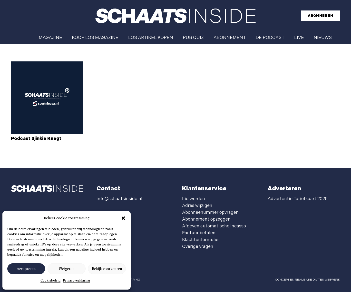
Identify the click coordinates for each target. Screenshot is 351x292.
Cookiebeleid (50, 280)
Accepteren (26, 269)
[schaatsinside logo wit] (175, 16)
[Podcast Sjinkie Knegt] (47, 97)
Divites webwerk (326, 280)
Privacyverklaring (76, 280)
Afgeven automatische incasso (214, 226)
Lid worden (193, 198)
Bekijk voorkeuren (107, 269)
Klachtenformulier (201, 239)
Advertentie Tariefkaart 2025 (298, 198)
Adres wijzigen (197, 205)
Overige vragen (197, 246)
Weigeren (66, 269)
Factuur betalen (198, 232)
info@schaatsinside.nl (119, 198)
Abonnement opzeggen (206, 219)
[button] (123, 218)
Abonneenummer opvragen (210, 212)
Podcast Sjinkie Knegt (36, 138)
